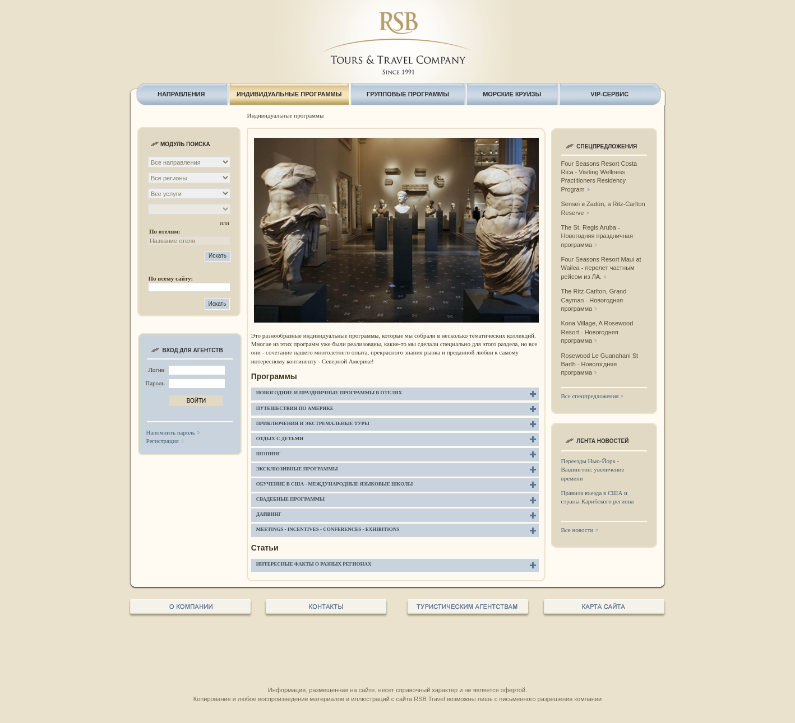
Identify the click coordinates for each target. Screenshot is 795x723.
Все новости (577, 529)
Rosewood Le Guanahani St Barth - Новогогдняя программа (600, 364)
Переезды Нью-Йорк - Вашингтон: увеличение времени (593, 470)
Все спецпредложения (590, 396)
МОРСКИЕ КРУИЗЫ (512, 94)
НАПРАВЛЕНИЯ (181, 94)
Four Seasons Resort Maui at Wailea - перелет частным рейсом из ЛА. (601, 268)
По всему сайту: (170, 278)
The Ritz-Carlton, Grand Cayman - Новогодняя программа (594, 300)
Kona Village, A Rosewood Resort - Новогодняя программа (597, 332)
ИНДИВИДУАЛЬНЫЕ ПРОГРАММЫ (289, 94)
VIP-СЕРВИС (609, 94)
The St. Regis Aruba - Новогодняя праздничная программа (597, 236)
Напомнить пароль (170, 432)
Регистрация (162, 440)
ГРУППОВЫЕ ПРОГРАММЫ (408, 94)
